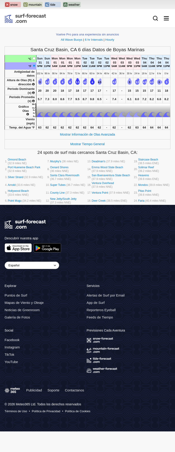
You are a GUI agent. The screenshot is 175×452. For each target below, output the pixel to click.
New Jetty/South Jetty (63, 199)
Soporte (53, 390)
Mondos (143, 185)
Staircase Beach (148, 159)
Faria (141, 200)
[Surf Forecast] (25, 18)
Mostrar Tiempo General (87, 144)
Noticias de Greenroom (22, 310)
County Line (57, 192)
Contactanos (74, 390)
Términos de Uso (16, 411)
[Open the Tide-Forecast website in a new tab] (52, 4)
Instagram (12, 347)
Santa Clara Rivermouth (64, 175)
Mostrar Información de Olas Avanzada (87, 134)
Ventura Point (100, 192)
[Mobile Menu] (166, 18)
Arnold (12, 185)
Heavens (143, 175)
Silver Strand (15, 177)
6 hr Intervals (94, 39)
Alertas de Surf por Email (106, 295)
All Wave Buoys (71, 39)
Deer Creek (99, 200)
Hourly (109, 39)
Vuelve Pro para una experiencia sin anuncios (87, 34)
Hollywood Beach (18, 191)
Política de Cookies (77, 411)
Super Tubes (58, 185)
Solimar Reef (146, 167)
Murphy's (55, 161)
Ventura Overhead (103, 183)
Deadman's (98, 161)
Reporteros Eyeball (101, 310)
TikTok (9, 354)
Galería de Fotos (17, 317)
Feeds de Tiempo (100, 317)
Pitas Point (144, 191)
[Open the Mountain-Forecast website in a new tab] (33, 4)
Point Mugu (15, 200)
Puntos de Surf (16, 295)
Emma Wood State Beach (107, 167)
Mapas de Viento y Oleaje (24, 303)
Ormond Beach (17, 159)
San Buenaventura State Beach (111, 175)
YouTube (11, 362)
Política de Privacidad (46, 411)
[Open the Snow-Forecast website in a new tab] (13, 4)
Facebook (12, 340)
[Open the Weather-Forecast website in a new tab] (72, 4)
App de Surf (96, 303)
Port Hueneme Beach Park (24, 167)
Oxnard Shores (59, 167)
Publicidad (34, 390)
